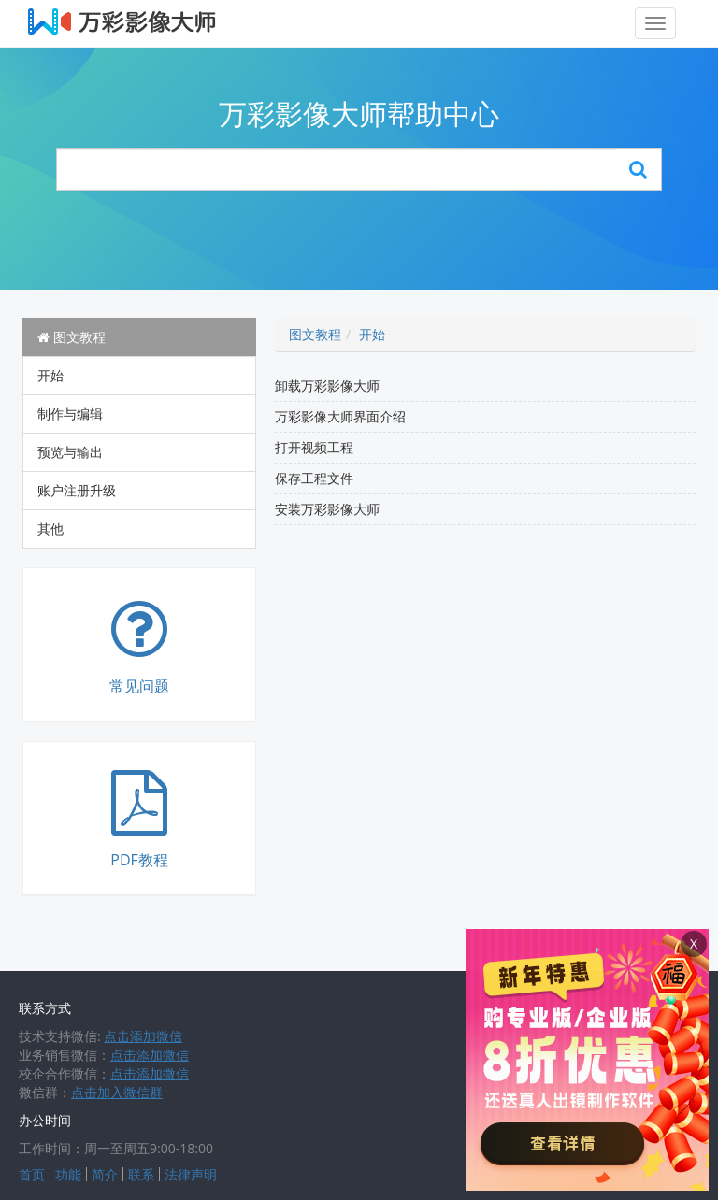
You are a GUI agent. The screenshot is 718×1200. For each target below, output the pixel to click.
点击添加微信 (143, 1036)
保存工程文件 (314, 478)
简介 (105, 1174)
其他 (50, 528)
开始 (50, 375)
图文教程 (71, 337)
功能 (68, 1174)
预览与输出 (70, 452)
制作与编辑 (70, 413)
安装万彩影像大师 (327, 509)
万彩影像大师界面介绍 (340, 416)
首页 (32, 1174)
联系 (141, 1174)
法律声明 (191, 1174)
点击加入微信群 (117, 1092)
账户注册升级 (76, 490)
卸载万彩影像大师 (327, 385)
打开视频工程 (314, 447)
